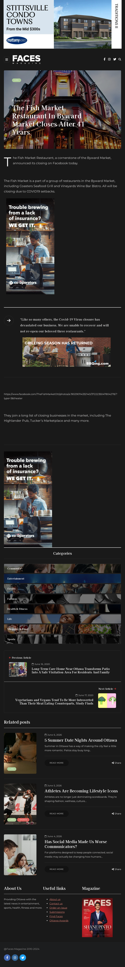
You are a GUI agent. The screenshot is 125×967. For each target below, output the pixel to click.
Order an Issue (58, 907)
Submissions (57, 911)
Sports (23, 820)
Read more (57, 763)
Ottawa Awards (58, 920)
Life (16, 80)
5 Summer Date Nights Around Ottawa (81, 740)
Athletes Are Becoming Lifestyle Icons (81, 791)
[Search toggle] (119, 59)
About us (54, 899)
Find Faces (56, 916)
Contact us (55, 903)
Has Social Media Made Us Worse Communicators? (76, 844)
